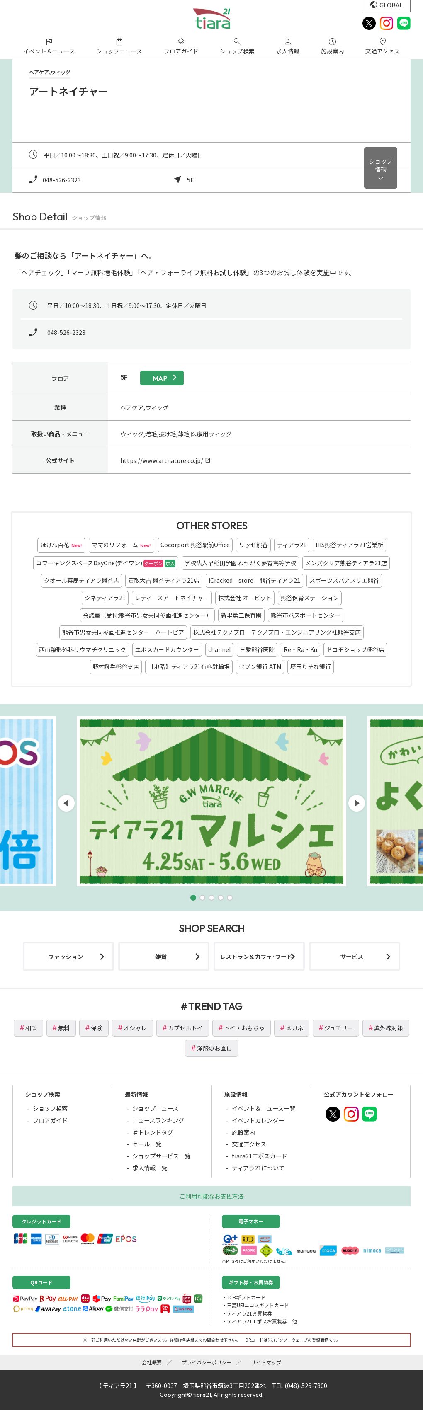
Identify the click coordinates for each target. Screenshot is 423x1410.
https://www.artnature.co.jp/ (161, 460)
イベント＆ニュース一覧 (263, 1108)
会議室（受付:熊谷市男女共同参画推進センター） (147, 615)
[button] (193, 898)
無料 (64, 1028)
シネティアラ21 (105, 598)
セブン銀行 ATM (260, 666)
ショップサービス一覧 (161, 1155)
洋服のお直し (214, 1048)
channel (219, 649)
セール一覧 (146, 1143)
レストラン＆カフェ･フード (256, 956)
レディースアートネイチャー (172, 598)
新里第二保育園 (241, 615)
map (160, 378)
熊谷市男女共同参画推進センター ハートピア (123, 632)
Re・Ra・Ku (300, 649)
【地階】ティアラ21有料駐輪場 (189, 666)
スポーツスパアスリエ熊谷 (344, 580)
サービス (351, 956)
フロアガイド (50, 1120)
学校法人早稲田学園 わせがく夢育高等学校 (240, 563)
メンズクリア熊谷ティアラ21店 (346, 563)
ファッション (65, 956)
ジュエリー (338, 1028)
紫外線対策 (388, 1028)
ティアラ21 (291, 544)
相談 (31, 1028)
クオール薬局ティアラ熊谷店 (81, 580)
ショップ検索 (50, 1108)
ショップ (380, 165)
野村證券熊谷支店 (115, 666)
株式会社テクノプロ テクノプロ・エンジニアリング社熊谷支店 (277, 632)
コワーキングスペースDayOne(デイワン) (105, 563)
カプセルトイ (185, 1028)
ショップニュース (155, 1108)
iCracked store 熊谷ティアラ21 (254, 580)
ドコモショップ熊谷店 (355, 649)
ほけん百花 (61, 545)
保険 (96, 1028)
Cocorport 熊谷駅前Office (195, 544)
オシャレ (135, 1028)
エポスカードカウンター (167, 649)
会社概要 (152, 1362)
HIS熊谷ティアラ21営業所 (349, 544)
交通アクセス (249, 1143)
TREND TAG (215, 1006)
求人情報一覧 (149, 1167)
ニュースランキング (158, 1120)
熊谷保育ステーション (310, 598)
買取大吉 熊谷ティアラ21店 (163, 580)
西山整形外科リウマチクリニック (82, 649)
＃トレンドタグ (152, 1132)
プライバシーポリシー (206, 1362)
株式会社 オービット (245, 598)
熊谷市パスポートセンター (305, 615)
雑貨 (161, 956)
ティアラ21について (258, 1167)
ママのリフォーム (121, 545)
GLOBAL (391, 4)
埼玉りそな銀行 (310, 666)
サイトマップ (266, 1362)
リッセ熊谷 (253, 544)
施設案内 (243, 1132)
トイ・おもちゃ (244, 1028)
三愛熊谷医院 (257, 649)
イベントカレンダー (258, 1120)
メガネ (294, 1028)
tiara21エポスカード (259, 1155)
